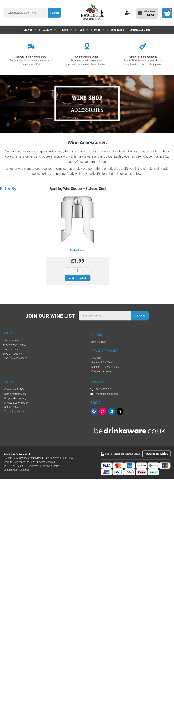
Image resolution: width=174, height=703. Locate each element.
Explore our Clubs (140, 29)
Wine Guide (117, 29)
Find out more (77, 250)
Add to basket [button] (77, 278)
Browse (30, 30)
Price (99, 30)
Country (49, 30)
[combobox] (25, 13)
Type (83, 30)
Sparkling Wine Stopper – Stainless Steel (77, 189)
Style (67, 30)
